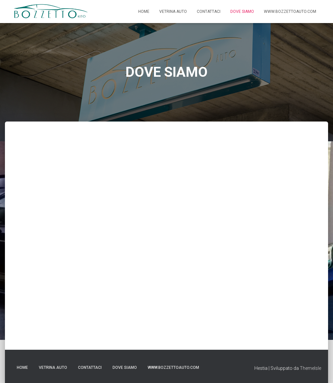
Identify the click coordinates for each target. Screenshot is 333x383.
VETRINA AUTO (173, 11)
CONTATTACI (208, 11)
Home (143, 11)
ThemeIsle (310, 368)
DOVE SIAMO (242, 11)
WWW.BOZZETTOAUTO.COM (290, 11)
